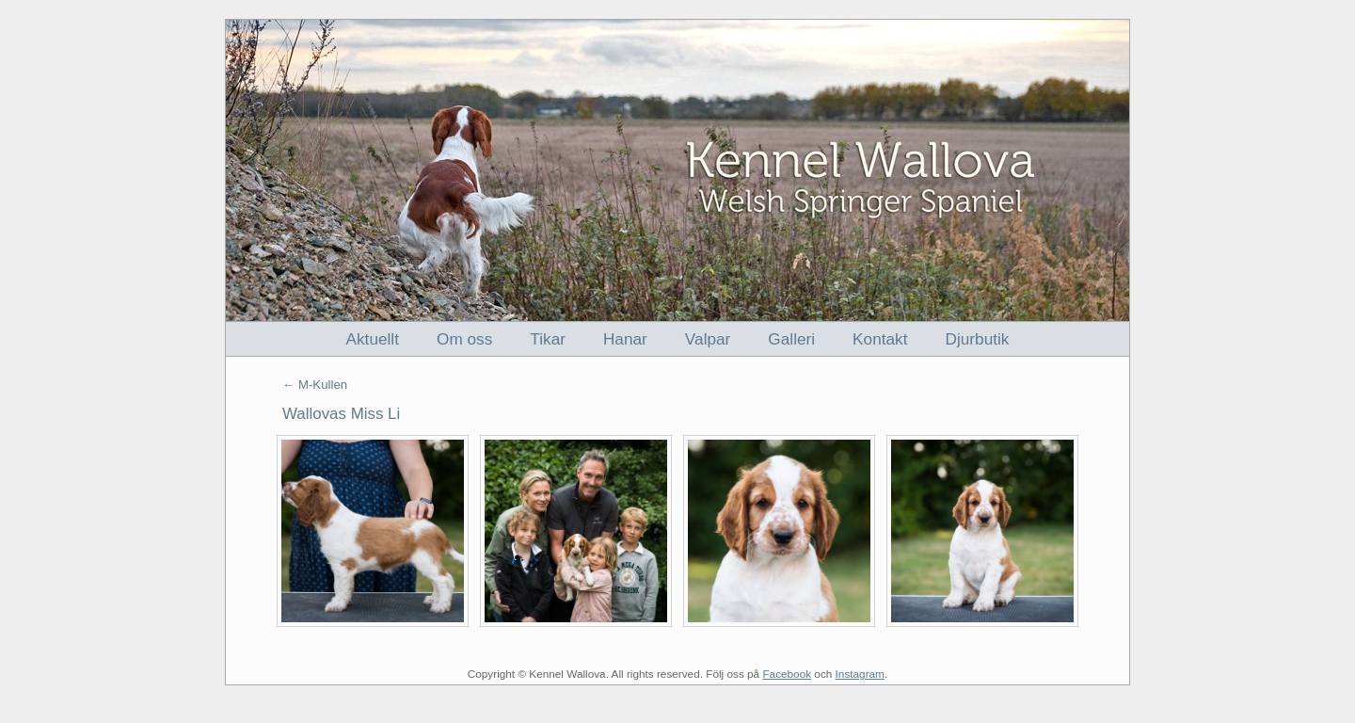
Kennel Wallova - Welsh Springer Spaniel (677, 170)
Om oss (464, 338)
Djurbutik (978, 338)
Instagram (860, 673)
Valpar (708, 338)
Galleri (791, 338)
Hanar (625, 338)
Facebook (786, 673)
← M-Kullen (314, 385)
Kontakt (880, 338)
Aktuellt (372, 338)
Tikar (548, 338)
